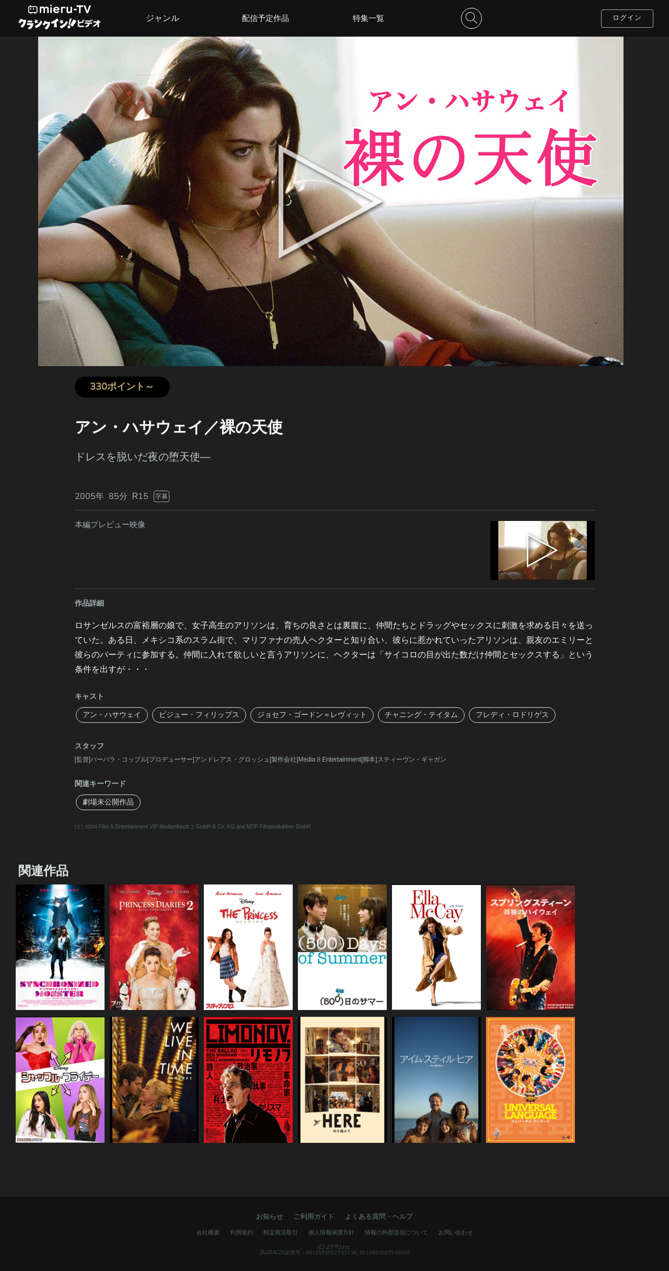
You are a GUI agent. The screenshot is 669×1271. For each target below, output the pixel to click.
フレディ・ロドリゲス (512, 715)
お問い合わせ (456, 1232)
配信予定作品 (265, 18)
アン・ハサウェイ (112, 715)
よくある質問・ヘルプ (379, 1216)
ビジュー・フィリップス (199, 715)
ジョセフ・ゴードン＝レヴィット (312, 715)
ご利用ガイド (314, 1216)
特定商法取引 (280, 1232)
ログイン (627, 17)
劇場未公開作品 (108, 802)
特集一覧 (368, 18)
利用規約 (241, 1232)
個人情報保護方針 (331, 1232)
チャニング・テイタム (421, 715)
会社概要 (208, 1232)
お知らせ (269, 1216)
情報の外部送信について (396, 1232)
